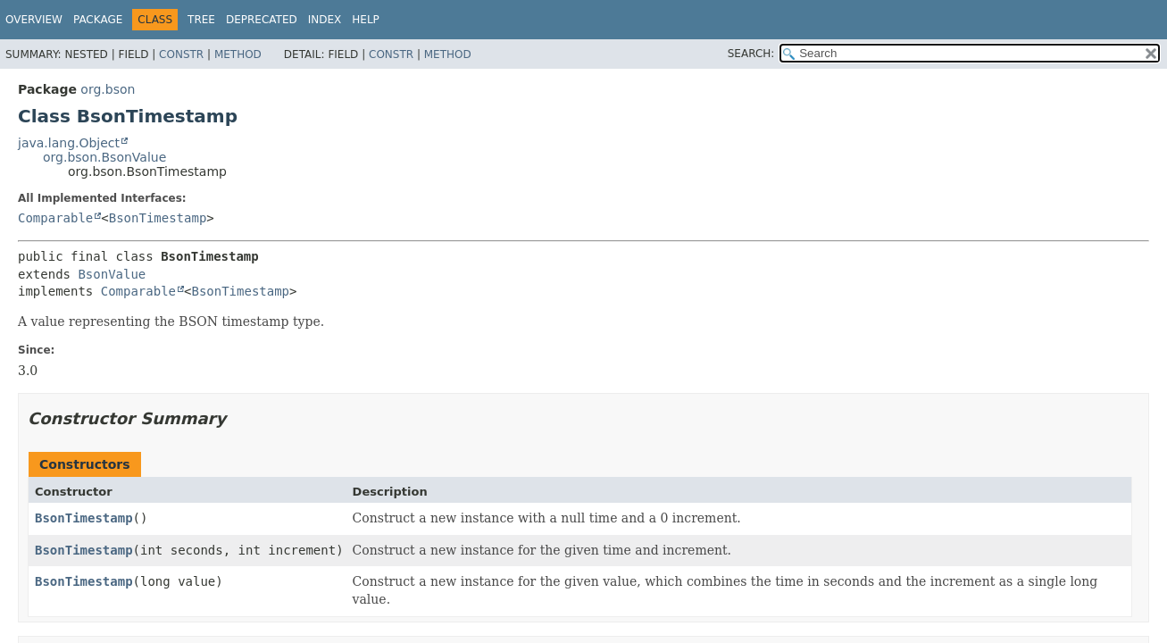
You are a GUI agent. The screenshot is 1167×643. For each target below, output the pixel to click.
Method (238, 54)
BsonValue (112, 274)
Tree (201, 19)
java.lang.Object (69, 143)
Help (365, 19)
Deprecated (261, 19)
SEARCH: (751, 53)
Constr (181, 54)
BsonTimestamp (158, 218)
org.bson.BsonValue (104, 157)
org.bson (107, 89)
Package (97, 19)
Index (325, 19)
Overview (34, 19)
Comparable (55, 218)
